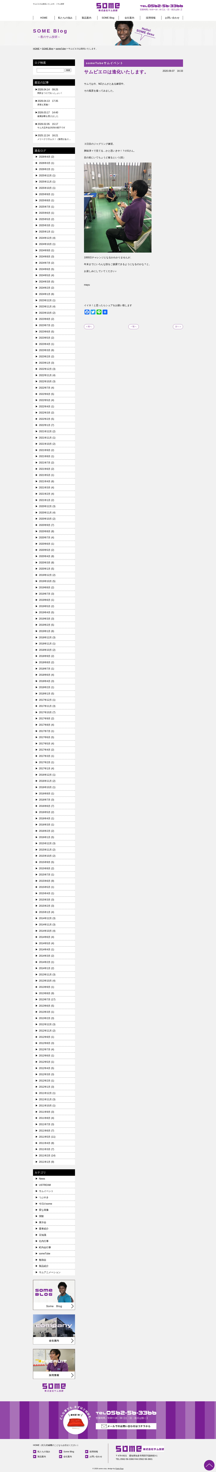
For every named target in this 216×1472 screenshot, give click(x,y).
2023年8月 (45, 319)
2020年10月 (45, 518)
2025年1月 (45, 231)
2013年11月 (45, 974)
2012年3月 (45, 1074)
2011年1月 (45, 1162)
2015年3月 (45, 899)
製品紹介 (44, 1266)
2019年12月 (45, 575)
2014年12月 (45, 918)
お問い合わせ (172, 18)
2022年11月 (45, 375)
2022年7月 (45, 387)
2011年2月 (45, 1155)
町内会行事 (45, 1247)
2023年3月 (45, 350)
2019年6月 (45, 600)
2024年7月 (45, 263)
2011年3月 (45, 1149)
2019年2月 (45, 625)
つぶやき (44, 1197)
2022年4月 (45, 406)
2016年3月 (45, 824)
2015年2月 (45, 906)
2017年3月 (45, 756)
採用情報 (151, 18)
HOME (43, 18)
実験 (41, 1216)
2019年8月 (45, 587)
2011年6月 (45, 1130)
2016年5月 (45, 812)
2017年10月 (45, 712)
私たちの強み (65, 18)
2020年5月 (45, 550)
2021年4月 (45, 481)
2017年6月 (45, 737)
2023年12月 (45, 300)
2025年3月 (45, 225)
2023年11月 (45, 306)
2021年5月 (45, 475)
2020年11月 (45, 512)
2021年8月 (45, 456)
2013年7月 (45, 999)
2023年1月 (45, 363)
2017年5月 (45, 743)
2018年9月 (45, 656)
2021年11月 (45, 437)
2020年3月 (45, 562)
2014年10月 (45, 931)
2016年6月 (45, 806)
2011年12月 (45, 1093)
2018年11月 (45, 643)
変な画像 (44, 1210)
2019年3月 (45, 618)
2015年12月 (45, 843)
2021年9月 (45, 450)
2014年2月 (45, 962)
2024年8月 (45, 256)
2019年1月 (45, 631)
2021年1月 (45, 500)
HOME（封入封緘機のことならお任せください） (56, 1445)
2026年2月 (45, 169)
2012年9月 (45, 1037)
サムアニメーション (50, 1272)
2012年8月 (45, 1043)
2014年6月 (45, 937)
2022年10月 (45, 381)
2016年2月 (45, 831)
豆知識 (42, 1235)
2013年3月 (45, 1012)
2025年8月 (45, 200)
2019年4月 (45, 612)
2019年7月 (45, 594)
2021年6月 (45, 469)
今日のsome (45, 1203)
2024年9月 (45, 250)
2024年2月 (45, 288)
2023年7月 (45, 325)
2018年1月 (45, 693)
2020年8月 (45, 531)
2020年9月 (45, 525)
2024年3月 (45, 281)
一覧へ (133, 326)
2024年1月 (45, 294)
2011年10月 (45, 1105)
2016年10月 (45, 787)
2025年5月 (45, 219)
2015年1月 (45, 912)
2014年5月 (45, 943)
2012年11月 (45, 1030)
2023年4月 (45, 344)
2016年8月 (45, 793)
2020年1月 (45, 568)
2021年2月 (45, 494)
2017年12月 (45, 700)
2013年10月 (45, 980)
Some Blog (68, 1451)
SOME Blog (108, 18)
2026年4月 (45, 156)
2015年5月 (45, 887)
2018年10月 (45, 650)
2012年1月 (45, 1087)
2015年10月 (45, 856)
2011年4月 (45, 1143)
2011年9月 (45, 1112)
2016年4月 (45, 818)
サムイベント (46, 1191)
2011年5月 (45, 1137)
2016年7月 (45, 799)
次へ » (178, 326)
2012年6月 (45, 1055)
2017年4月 (45, 749)
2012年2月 (45, 1080)
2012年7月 (45, 1049)
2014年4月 (45, 949)
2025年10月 (45, 188)
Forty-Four (120, 1468)
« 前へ (89, 326)
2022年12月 (45, 369)
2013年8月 (45, 993)
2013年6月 (45, 1005)
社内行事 (44, 1241)
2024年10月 (45, 244)
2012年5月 (45, 1062)
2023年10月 (45, 313)
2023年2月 (45, 356)
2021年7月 (45, 462)
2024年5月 (45, 275)
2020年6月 (45, 544)
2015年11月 (45, 849)
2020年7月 (45, 537)
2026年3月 (45, 163)
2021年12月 (45, 431)
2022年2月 (45, 419)
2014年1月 (45, 968)
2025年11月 (45, 181)
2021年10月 (45, 444)
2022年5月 (45, 400)
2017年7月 (45, 731)
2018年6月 (45, 675)
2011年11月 (45, 1099)
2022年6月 (45, 394)
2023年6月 (45, 331)
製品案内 (86, 18)
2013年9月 (45, 987)
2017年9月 (45, 718)
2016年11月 (45, 781)
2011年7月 (45, 1124)
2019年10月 (45, 581)
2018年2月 (45, 687)
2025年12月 (45, 175)
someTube (44, 1253)
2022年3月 (45, 412)
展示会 (42, 1222)
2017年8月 (45, 725)
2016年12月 (45, 775)
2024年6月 (45, 269)
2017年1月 (45, 768)
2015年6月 (45, 881)
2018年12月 (45, 637)
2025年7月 (45, 206)
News (42, 1178)
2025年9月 (45, 194)
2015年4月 (45, 893)
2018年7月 (45, 668)
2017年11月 (45, 706)
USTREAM (45, 1185)
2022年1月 (45, 425)
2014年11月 (45, 924)
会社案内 (129, 18)
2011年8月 (45, 1118)
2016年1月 (45, 837)
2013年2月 (45, 1018)
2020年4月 (45, 556)
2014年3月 (45, 956)
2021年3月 (45, 487)
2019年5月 (45, 606)
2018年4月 (45, 681)
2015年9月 (45, 862)
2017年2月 (45, 762)
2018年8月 (45, 662)
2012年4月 (45, 1068)
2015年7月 (45, 874)
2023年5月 (45, 337)
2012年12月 (45, 1024)
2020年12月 (45, 506)
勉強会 (42, 1260)
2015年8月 (45, 868)
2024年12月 (45, 238)
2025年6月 (45, 213)
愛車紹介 (44, 1228)
